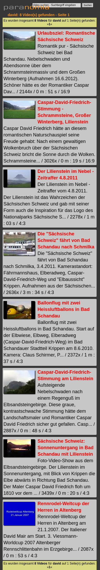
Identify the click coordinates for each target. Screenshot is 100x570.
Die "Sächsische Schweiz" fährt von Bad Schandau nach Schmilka (65, 240)
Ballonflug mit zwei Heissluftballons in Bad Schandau (63, 309)
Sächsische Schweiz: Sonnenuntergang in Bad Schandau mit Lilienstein (65, 448)
